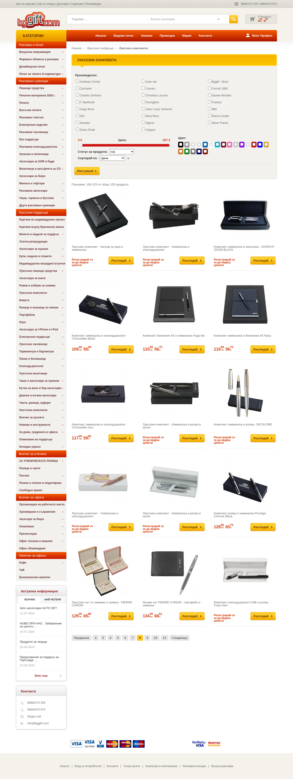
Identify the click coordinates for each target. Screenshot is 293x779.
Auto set (149, 81)
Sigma (148, 123)
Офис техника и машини (35, 541)
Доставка (63, 3)
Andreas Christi (88, 81)
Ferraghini (150, 102)
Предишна (81, 638)
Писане (24, 475)
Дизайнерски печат (32, 66)
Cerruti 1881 (218, 88)
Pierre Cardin (218, 116)
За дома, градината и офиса (38, 432)
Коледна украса (30, 446)
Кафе (22, 562)
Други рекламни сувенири (37, 205)
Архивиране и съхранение (37, 511)
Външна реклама (222, 766)
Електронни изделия (33, 124)
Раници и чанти (29, 468)
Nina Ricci (150, 116)
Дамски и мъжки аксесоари (37, 395)
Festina (215, 102)
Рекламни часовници (33, 132)
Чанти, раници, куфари (35, 402)
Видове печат (124, 35)
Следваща (179, 638)
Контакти (205, 35)
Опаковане (26, 526)
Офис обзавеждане (32, 548)
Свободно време (30, 490)
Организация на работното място (42, 504)
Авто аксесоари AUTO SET (38, 608)
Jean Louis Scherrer (157, 109)
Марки (187, 35)
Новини (146, 35)
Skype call (34, 716)
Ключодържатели (31, 366)
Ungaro (148, 129)
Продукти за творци (33, 641)
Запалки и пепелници (34, 154)
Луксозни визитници (33, 373)
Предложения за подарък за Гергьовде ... (39, 658)
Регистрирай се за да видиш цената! (82, 262)
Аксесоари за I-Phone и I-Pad (38, 329)
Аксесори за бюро (31, 519)
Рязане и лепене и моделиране (40, 483)
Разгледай (119, 260)
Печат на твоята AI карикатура (39, 74)
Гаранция (77, 3)
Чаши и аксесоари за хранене (39, 380)
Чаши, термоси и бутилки (36, 198)
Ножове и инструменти (34, 424)
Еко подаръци (28, 139)
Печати (24, 102)
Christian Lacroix (155, 95)
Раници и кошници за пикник (38, 307)
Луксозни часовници (33, 344)
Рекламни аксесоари (33, 190)
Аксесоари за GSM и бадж (36, 161)
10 (155, 638)
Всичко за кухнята (31, 417)
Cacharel (84, 88)
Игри (22, 322)
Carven (148, 88)
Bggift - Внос (218, 81)
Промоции (167, 35)
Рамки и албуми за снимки (37, 285)
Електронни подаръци (34, 336)
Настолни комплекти (33, 410)
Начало (100, 35)
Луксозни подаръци (100, 48)
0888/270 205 (249, 3)
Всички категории (163, 19)
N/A (80, 116)
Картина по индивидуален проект (42, 219)
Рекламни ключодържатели (38, 146)
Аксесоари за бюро (32, 176)
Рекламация (93, 3)
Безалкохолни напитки (34, 577)
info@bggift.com (38, 723)
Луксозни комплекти (33, 292)
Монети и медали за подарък (39, 234)
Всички (29, 599)
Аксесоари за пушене (33, 249)
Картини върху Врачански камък (41, 227)
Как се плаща (46, 3)
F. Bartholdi (85, 102)
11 (164, 638)
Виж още (41, 675)
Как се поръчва (25, 3)
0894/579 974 (268, 3)
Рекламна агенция (194, 766)
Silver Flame (218, 123)
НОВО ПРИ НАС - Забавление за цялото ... (41, 625)
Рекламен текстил (31, 117)
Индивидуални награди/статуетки (42, 263)
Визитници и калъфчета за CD (39, 168)
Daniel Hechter (219, 95)
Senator (83, 123)
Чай (21, 570)
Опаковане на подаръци (35, 439)
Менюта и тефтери (32, 183)
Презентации (28, 533)
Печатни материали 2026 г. (37, 95)
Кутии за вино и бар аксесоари (40, 388)
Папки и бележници (32, 358)
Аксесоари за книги (32, 278)
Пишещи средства (31, 88)
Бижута (24, 300)
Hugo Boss (85, 109)
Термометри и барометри (36, 351)
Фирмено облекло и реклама (39, 59)
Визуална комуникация (35, 52)
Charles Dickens (88, 95)
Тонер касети (131, 766)
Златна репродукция (33, 241)
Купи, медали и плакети (35, 256)
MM (212, 109)
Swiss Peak (85, 129)
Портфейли (27, 314)
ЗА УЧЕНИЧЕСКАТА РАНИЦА (38, 461)
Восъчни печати (30, 110)
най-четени (52, 599)
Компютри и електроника (161, 766)
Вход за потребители (88, 766)
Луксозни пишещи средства (38, 270)
